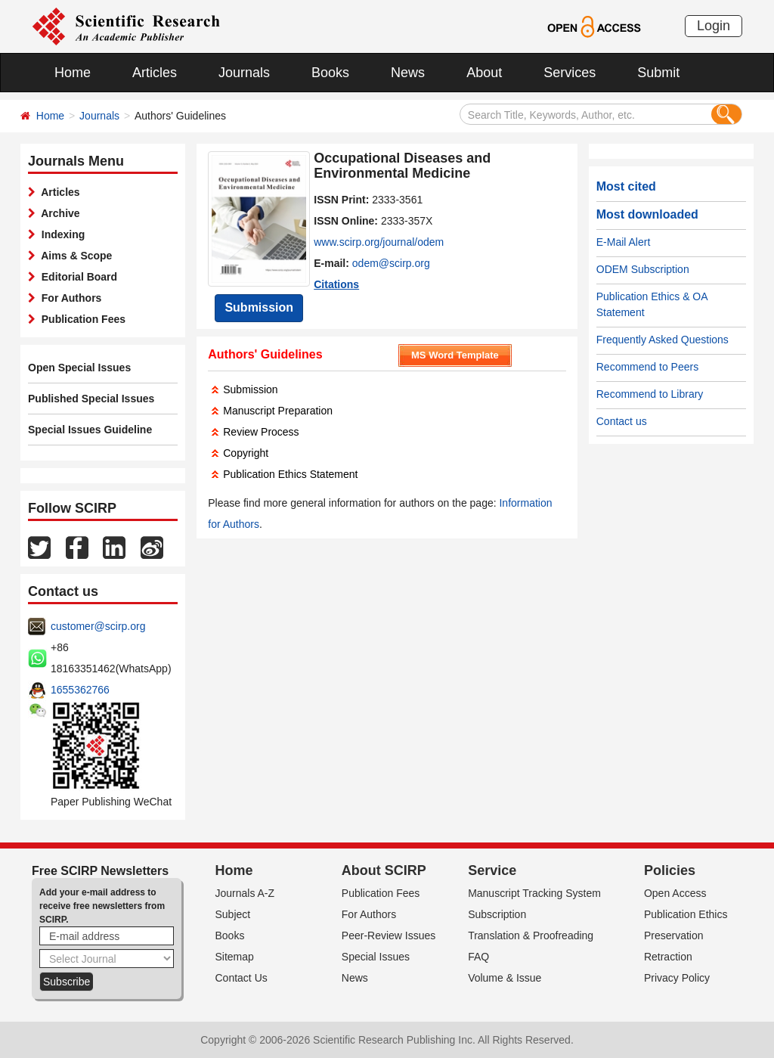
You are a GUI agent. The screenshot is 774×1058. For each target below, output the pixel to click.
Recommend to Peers (647, 367)
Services (569, 72)
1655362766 (80, 690)
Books (330, 72)
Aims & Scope (74, 256)
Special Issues (376, 957)
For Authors (68, 298)
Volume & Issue (504, 978)
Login (713, 25)
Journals (244, 72)
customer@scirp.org (98, 626)
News (408, 72)
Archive (58, 213)
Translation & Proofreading (530, 935)
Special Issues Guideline (90, 430)
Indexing (60, 234)
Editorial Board (76, 277)
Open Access (675, 893)
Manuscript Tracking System (534, 893)
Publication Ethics (686, 914)
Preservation (674, 935)
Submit (658, 72)
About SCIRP (384, 870)
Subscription (497, 914)
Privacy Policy (677, 978)
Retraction (668, 957)
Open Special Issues (79, 367)
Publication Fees (80, 319)
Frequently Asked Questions (662, 340)
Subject (233, 914)
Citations (336, 284)
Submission (258, 307)
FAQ (478, 957)
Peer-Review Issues (389, 935)
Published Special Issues (91, 398)
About (484, 72)
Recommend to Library (650, 394)
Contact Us (241, 978)
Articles (154, 72)
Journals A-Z (245, 893)
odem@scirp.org (391, 263)
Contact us (621, 421)
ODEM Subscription (642, 269)
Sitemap (234, 957)
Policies (669, 870)
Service (492, 870)
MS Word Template (455, 355)
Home (72, 72)
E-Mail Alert (623, 242)
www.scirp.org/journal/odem (379, 242)
